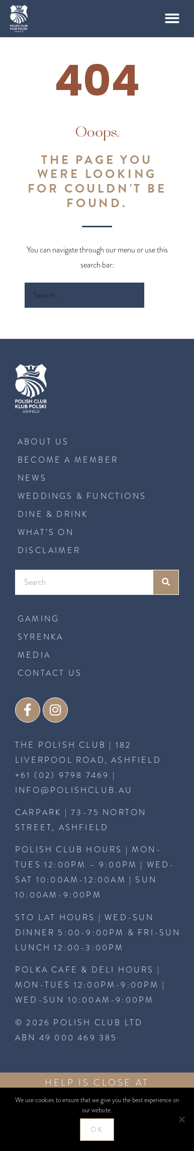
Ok (97, 1129)
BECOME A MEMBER (68, 460)
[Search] (156, 295)
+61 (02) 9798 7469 (62, 775)
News (32, 478)
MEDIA (34, 655)
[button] (172, 19)
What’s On (46, 532)
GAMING (38, 619)
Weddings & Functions (82, 496)
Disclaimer (49, 550)
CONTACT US (50, 673)
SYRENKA (40, 637)
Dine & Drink (53, 514)
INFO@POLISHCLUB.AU (74, 790)
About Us (43, 442)
